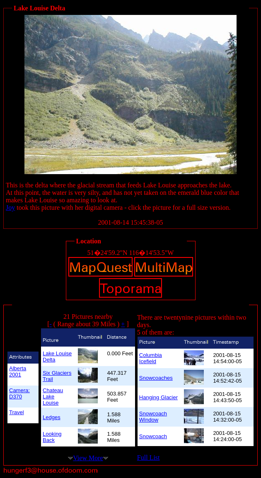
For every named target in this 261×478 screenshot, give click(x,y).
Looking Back (52, 437)
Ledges (51, 417)
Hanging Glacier (158, 397)
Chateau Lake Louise (53, 396)
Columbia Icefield (150, 358)
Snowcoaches (156, 378)
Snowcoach (153, 436)
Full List (148, 457)
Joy (10, 207)
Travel (16, 412)
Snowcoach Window (153, 416)
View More (88, 457)
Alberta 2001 (17, 371)
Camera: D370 (19, 393)
